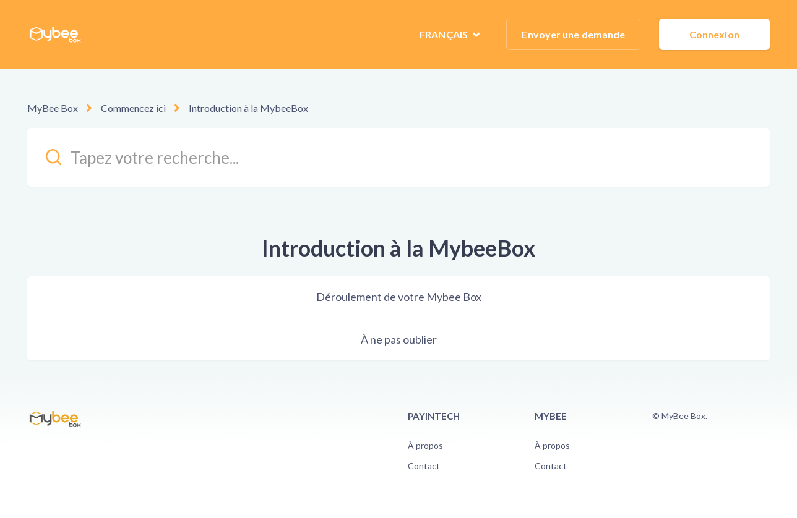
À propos (425, 445)
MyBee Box (52, 108)
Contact (424, 466)
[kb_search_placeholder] (398, 157)
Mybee (551, 416)
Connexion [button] (714, 34)
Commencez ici (133, 108)
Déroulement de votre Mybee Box (398, 297)
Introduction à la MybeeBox (248, 108)
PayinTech (434, 416)
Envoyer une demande (573, 34)
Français (445, 34)
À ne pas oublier (399, 339)
